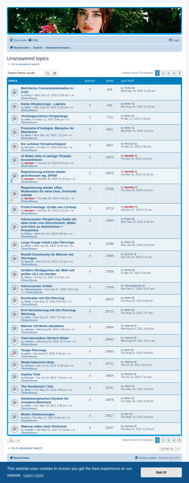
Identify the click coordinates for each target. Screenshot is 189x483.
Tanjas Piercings (34, 350)
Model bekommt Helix (37, 362)
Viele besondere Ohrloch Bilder (45, 338)
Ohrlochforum (29, 98)
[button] (179, 73)
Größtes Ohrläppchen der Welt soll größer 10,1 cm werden (47, 272)
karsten (29, 163)
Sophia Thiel (30, 374)
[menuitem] (33, 40)
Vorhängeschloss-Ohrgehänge (44, 116)
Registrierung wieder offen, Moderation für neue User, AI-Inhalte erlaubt (49, 191)
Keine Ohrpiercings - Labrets (43, 104)
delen (28, 107)
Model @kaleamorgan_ (38, 414)
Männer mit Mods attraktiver (42, 326)
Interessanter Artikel (36, 286)
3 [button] (168, 73)
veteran (29, 329)
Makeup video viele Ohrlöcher (44, 426)
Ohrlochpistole (33, 289)
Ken (27, 417)
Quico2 (29, 261)
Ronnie (29, 377)
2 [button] (163, 73)
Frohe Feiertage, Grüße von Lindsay (49, 207)
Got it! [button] (161, 472)
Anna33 (29, 147)
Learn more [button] (33, 475)
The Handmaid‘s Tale (37, 386)
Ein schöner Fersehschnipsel (43, 144)
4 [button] (174, 73)
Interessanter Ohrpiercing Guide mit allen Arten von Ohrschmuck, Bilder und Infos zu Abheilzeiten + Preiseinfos (49, 224)
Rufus (28, 95)
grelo (28, 353)
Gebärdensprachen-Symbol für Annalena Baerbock (44, 400)
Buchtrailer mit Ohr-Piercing (42, 298)
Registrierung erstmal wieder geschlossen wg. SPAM (43, 173)
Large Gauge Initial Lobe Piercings (47, 242)
